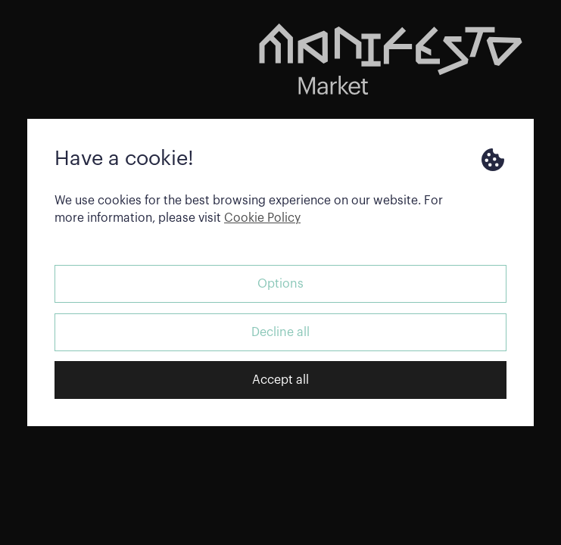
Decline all (280, 332)
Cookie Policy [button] (262, 218)
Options (280, 284)
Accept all (280, 380)
